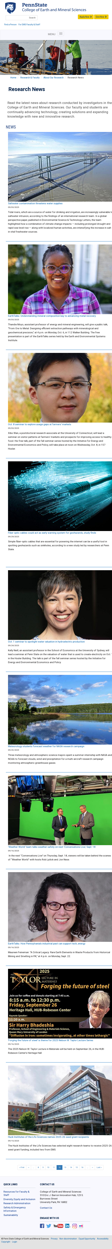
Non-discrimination (68, 1239)
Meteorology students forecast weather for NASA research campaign (46, 746)
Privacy (54, 1239)
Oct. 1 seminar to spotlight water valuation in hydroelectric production (46, 641)
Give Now (101, 17)
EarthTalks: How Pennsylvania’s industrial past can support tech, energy (46, 943)
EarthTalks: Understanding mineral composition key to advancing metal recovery (52, 315)
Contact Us (46, 1207)
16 (82, 1167)
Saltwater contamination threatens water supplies (35, 203)
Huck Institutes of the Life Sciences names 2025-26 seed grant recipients (48, 1136)
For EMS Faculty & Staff (29, 24)
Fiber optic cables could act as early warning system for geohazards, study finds (52, 532)
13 (65, 1167)
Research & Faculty (30, 77)
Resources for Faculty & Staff (16, 1193)
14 (71, 1167)
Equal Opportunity (87, 1239)
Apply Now (86, 17)
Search (32, 18)
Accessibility (102, 1239)
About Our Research (53, 77)
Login (14, 1242)
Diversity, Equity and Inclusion (19, 1199)
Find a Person (10, 24)
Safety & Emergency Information (15, 1209)
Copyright (5, 1242)
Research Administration (17, 1203)
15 (77, 1167)
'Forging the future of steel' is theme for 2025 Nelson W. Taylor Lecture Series (50, 1040)
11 (54, 1167)
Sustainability (11, 1215)
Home (13, 77)
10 (48, 1167)
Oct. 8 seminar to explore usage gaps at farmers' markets (39, 424)
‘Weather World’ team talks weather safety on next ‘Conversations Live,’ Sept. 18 (52, 846)
